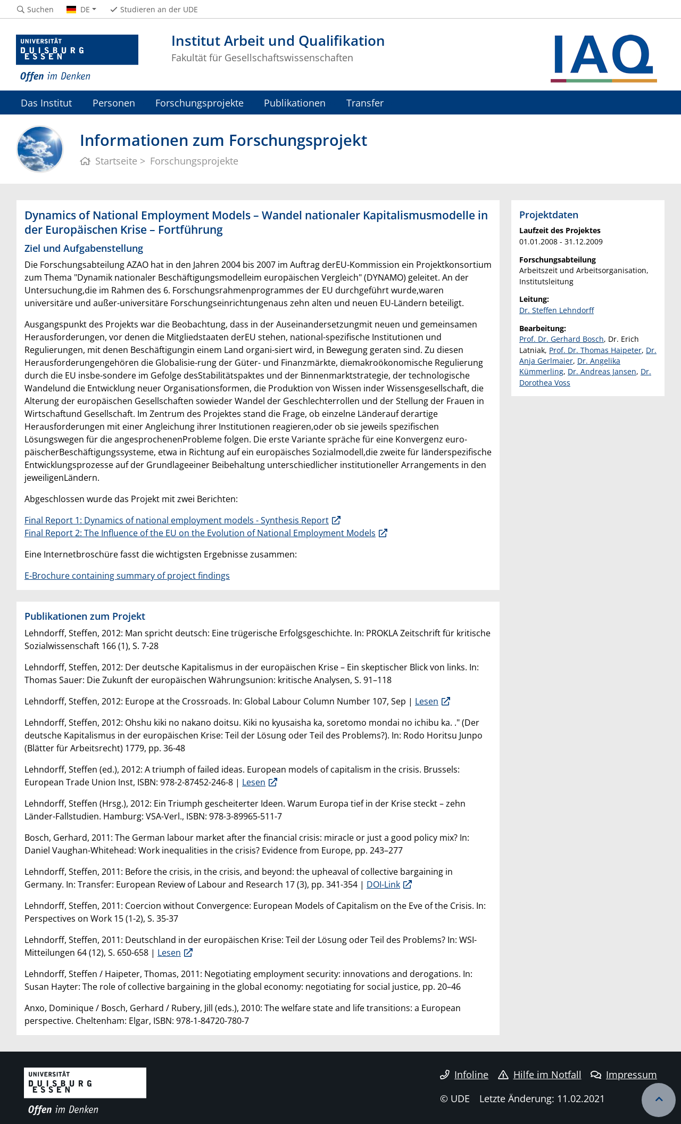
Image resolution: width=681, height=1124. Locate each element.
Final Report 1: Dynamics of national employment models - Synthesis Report (176, 520)
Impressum (624, 1074)
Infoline (464, 1074)
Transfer (365, 102)
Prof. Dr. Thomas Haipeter (595, 350)
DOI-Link (383, 884)
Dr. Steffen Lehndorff (556, 310)
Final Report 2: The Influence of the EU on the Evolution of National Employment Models (200, 533)
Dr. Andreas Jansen (602, 371)
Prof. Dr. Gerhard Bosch (561, 339)
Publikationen (295, 102)
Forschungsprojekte (199, 102)
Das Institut (46, 102)
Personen (114, 102)
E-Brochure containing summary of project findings (127, 575)
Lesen (426, 701)
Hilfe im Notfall (540, 1074)
